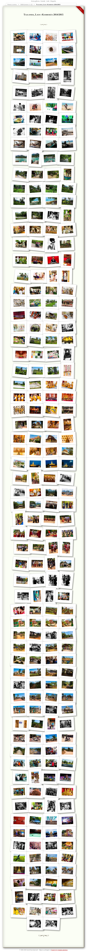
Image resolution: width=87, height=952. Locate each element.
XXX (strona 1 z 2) (26, 4)
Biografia (53, 1)
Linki (47, 1)
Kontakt (43, 1)
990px (80, 9)
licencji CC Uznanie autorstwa (59, 950)
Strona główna (35, 1)
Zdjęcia (41, 950)
